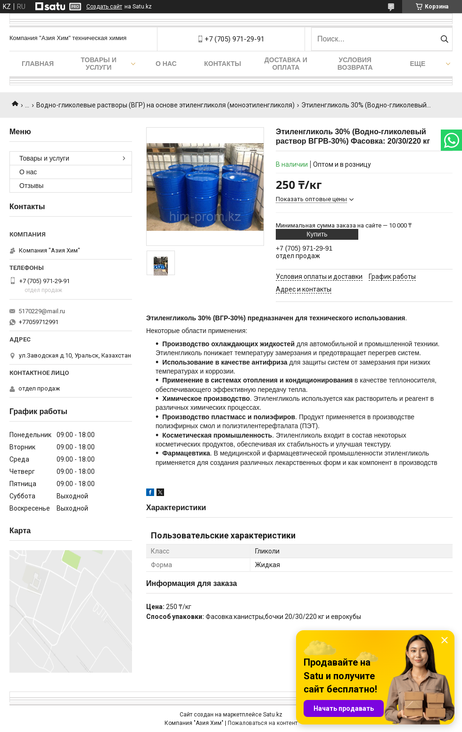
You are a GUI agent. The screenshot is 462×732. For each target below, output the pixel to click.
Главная (38, 63)
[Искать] (444, 39)
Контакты (222, 63)
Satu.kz (272, 714)
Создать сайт (104, 6)
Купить (316, 234)
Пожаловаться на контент (262, 723)
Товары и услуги (98, 63)
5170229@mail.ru (41, 311)
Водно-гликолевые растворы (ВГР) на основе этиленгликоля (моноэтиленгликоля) (165, 105)
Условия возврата (355, 63)
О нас (166, 63)
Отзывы (31, 185)
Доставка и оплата (285, 63)
